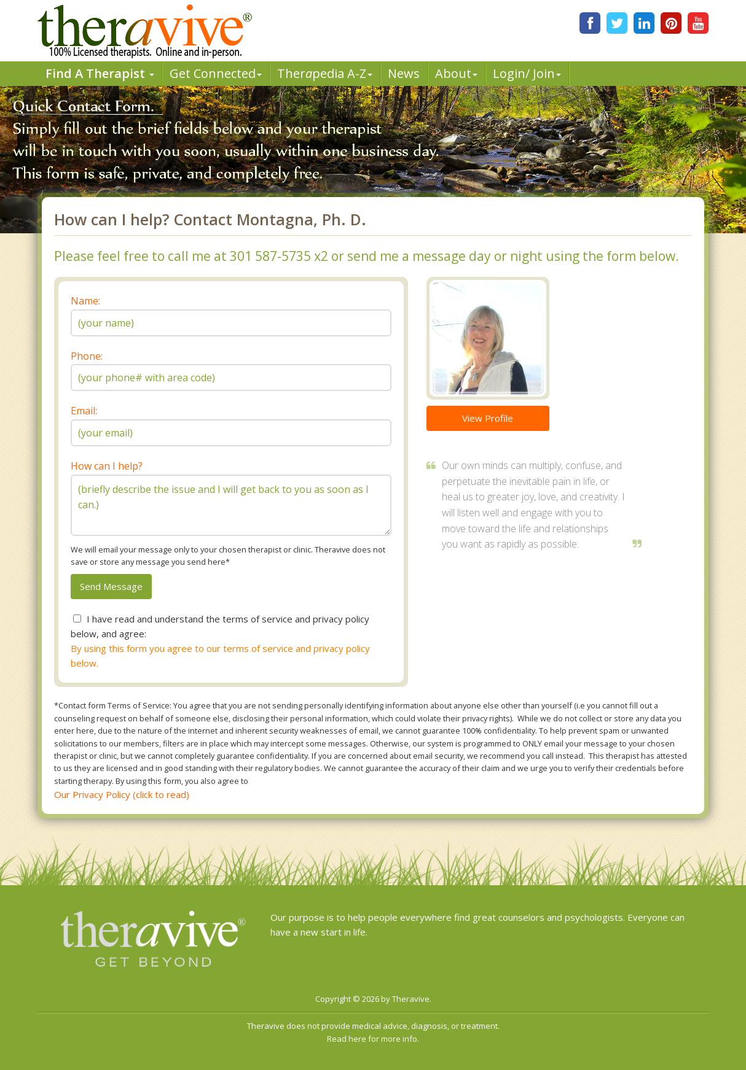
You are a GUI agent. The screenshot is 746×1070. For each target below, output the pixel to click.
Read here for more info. (373, 1038)
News (404, 73)
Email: (84, 410)
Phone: (87, 356)
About (456, 73)
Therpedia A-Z (324, 73)
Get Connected (216, 73)
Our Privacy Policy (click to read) (121, 794)
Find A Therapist (99, 73)
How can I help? (107, 466)
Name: (85, 301)
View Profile (487, 418)
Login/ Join (527, 73)
